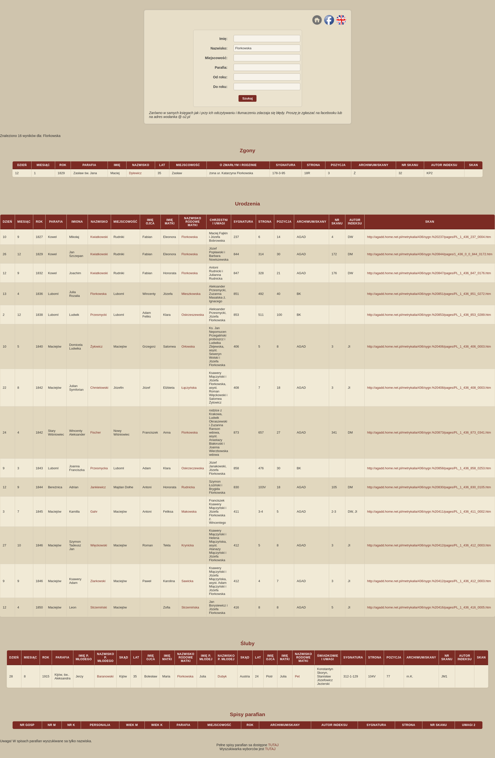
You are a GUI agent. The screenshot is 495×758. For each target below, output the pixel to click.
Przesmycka (99, 468)
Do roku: (220, 87)
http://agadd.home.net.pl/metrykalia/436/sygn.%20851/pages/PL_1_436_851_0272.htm (429, 294)
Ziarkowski (97, 581)
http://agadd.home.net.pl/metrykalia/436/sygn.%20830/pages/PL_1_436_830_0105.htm (429, 487)
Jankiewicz (98, 487)
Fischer (95, 432)
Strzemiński (98, 607)
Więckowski (98, 545)
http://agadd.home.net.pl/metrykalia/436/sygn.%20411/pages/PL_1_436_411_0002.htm (429, 511)
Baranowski (105, 676)
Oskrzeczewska (192, 468)
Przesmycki (98, 315)
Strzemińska (190, 607)
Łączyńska (188, 387)
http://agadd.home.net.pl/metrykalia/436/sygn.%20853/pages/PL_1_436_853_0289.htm (429, 315)
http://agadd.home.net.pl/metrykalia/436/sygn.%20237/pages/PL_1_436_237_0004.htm (429, 237)
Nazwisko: (218, 48)
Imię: (223, 39)
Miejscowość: (216, 58)
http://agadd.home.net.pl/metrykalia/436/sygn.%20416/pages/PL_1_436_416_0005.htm (429, 607)
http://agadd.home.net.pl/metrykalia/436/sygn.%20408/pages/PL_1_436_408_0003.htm (429, 387)
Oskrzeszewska (192, 315)
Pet (297, 676)
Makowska (188, 511)
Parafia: (221, 67)
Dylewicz (135, 173)
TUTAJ (273, 745)
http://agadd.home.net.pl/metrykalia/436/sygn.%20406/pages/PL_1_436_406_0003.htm (429, 346)
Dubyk (222, 676)
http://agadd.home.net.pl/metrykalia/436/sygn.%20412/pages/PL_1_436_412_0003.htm (429, 545)
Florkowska (189, 237)
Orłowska (188, 346)
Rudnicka (188, 487)
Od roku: (220, 77)
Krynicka (187, 545)
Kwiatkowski (99, 237)
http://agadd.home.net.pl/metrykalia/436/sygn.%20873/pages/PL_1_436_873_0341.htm (429, 432)
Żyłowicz (96, 346)
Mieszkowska (190, 294)
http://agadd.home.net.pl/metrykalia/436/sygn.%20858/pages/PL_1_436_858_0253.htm (429, 468)
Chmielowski (99, 387)
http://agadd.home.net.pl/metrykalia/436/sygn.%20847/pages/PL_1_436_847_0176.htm (429, 273)
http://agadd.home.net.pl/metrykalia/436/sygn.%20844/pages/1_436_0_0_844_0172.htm (429, 254)
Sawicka (187, 581)
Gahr (93, 511)
